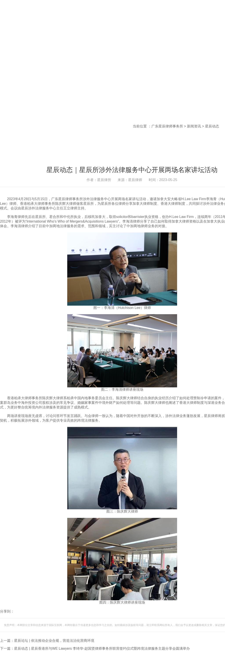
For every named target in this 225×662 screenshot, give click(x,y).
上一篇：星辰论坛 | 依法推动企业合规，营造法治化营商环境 (47, 640)
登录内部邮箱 (159, 15)
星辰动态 (212, 126)
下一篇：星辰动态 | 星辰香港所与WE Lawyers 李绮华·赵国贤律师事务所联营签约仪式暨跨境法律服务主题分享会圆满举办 (95, 648)
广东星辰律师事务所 (167, 126)
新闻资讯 (194, 126)
